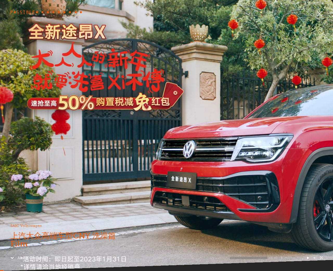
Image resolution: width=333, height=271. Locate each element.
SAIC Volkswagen (26, 226)
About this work (28, 258)
